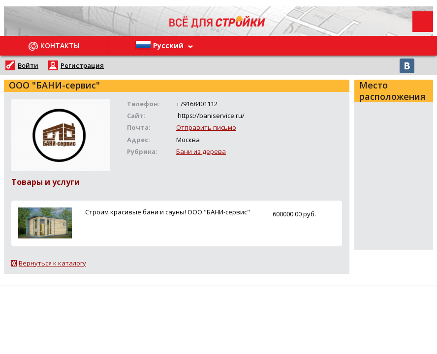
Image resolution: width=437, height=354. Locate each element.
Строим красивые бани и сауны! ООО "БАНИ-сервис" (167, 211)
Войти (28, 65)
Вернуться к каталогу (52, 263)
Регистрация (82, 65)
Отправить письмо (206, 127)
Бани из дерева (201, 151)
